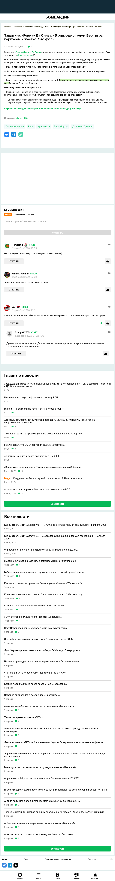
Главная (7, 27)
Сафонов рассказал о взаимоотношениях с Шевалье (34, 605)
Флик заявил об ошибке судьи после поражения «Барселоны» (39, 706)
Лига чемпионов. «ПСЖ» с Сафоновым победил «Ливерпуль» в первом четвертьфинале (53, 742)
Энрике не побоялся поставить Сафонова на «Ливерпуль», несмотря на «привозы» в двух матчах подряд (54, 755)
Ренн (30, 126)
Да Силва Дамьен (82, 126)
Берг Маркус (61, 126)
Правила (92, 859)
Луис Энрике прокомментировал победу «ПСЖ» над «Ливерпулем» (42, 650)
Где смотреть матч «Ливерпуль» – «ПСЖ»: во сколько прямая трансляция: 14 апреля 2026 (55, 525)
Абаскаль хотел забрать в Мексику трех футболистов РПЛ (37, 489)
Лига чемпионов (14, 126)
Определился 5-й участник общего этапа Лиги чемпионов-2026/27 (41, 549)
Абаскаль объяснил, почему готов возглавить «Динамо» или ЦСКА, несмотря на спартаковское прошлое (49, 421)
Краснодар (44, 126)
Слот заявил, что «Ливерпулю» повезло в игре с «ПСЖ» (35, 672)
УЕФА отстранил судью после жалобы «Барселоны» (33, 617)
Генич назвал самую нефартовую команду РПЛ (31, 397)
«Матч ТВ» (22, 118)
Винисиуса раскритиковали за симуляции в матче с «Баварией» (40, 767)
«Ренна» (19, 52)
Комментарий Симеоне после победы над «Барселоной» (35, 684)
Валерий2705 (22, 332)
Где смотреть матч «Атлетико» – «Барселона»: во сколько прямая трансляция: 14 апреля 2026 (54, 537)
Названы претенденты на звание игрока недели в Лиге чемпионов (41, 661)
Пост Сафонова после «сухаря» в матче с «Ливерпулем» (35, 628)
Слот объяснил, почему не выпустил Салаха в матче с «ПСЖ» (38, 639)
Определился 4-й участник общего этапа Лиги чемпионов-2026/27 (41, 778)
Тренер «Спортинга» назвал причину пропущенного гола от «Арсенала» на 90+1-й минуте (54, 812)
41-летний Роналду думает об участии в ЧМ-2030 (32, 456)
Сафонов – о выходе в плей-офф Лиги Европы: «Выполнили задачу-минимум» (43, 108)
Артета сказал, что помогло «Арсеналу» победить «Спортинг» (38, 834)
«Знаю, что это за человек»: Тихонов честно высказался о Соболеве (42, 467)
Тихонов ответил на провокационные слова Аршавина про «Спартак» (43, 433)
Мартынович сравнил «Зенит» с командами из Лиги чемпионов (40, 561)
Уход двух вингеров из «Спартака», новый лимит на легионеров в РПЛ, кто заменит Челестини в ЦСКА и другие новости (57, 385)
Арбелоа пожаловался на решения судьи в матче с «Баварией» (39, 823)
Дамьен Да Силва (32, 52)
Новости (18, 27)
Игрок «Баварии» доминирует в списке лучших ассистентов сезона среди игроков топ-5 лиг (55, 789)
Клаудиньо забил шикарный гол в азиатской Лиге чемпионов (43, 478)
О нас (26, 859)
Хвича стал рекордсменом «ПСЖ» (23, 717)
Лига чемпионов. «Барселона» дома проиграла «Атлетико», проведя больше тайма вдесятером (51, 730)
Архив (4, 859)
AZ (13, 307)
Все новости (57, 503)
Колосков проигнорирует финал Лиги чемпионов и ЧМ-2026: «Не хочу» (44, 594)
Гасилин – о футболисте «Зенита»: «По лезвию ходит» (34, 408)
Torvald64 (17, 244)
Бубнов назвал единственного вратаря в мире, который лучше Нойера (44, 572)
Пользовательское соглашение (58, 859)
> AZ (42, 335)
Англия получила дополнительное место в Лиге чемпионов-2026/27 (42, 801)
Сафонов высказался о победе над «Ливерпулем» (32, 695)
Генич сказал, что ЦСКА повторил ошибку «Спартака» (34, 445)
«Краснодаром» (25, 55)
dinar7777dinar (20, 273)
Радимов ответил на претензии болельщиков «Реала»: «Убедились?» (43, 583)
